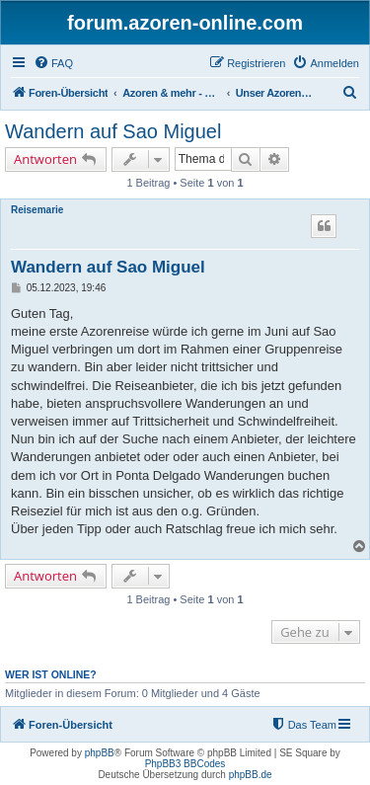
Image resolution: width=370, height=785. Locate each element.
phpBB (99, 752)
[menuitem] (53, 63)
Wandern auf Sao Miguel (113, 131)
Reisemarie (37, 209)
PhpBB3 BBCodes (185, 763)
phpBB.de (250, 774)
